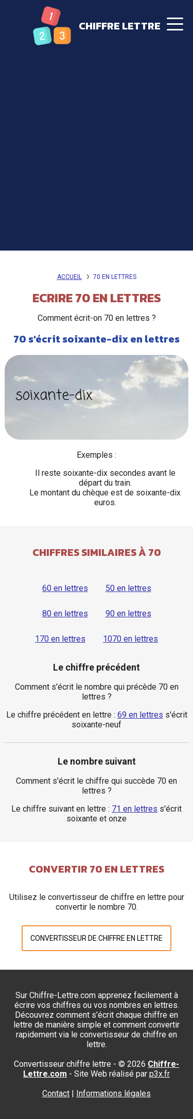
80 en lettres (65, 613)
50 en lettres (128, 588)
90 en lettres (128, 613)
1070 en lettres (130, 639)
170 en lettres (60, 639)
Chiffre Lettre (120, 26)
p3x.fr (159, 1074)
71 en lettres (134, 809)
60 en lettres (65, 588)
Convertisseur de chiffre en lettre (96, 938)
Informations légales (113, 1093)
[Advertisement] (96, 154)
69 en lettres (140, 715)
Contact (55, 1093)
